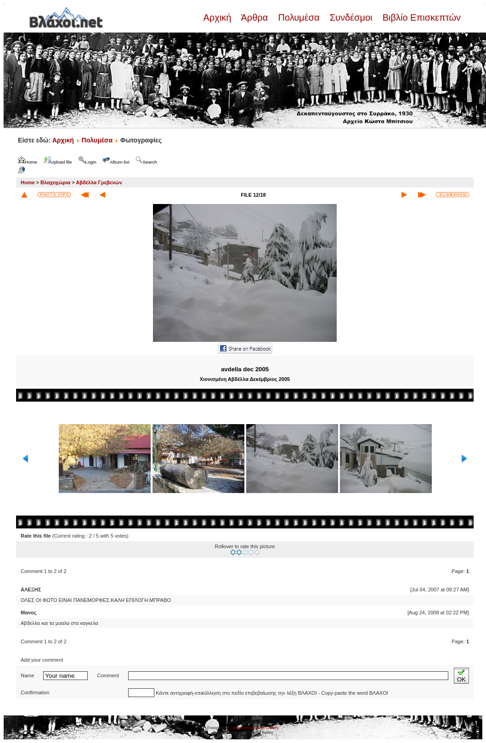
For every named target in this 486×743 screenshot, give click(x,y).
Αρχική (218, 17)
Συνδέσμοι (351, 17)
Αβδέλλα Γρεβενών (99, 182)
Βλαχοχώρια (55, 182)
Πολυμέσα (299, 17)
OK (461, 676)
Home (28, 182)
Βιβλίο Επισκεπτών (420, 17)
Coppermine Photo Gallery (254, 728)
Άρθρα (255, 17)
